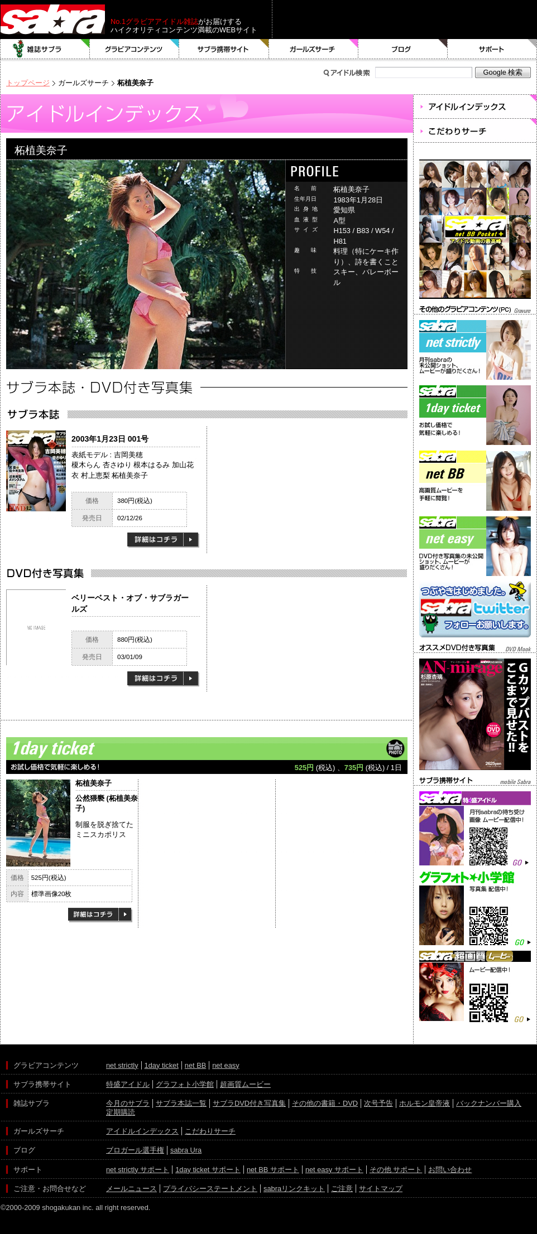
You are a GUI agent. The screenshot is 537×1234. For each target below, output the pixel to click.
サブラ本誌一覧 (181, 1103)
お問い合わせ (450, 1169)
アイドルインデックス (142, 1131)
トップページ (28, 83)
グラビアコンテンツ (134, 49)
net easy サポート (334, 1169)
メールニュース (131, 1188)
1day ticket (162, 1065)
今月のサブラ (128, 1103)
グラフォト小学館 (185, 1084)
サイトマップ (380, 1188)
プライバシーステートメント (210, 1188)
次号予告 (378, 1103)
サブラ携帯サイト (224, 49)
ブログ (403, 49)
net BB (195, 1065)
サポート (492, 49)
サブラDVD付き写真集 (249, 1103)
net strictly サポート (137, 1169)
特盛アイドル (128, 1084)
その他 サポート (396, 1169)
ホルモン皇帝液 (424, 1103)
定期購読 (120, 1112)
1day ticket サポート (208, 1169)
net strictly (122, 1065)
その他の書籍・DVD (325, 1103)
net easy (225, 1065)
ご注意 (342, 1188)
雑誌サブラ (45, 49)
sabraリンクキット (294, 1188)
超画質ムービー (245, 1084)
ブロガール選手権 (135, 1150)
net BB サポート (273, 1169)
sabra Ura (186, 1150)
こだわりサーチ (210, 1131)
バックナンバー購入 (488, 1103)
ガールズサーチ (313, 49)
